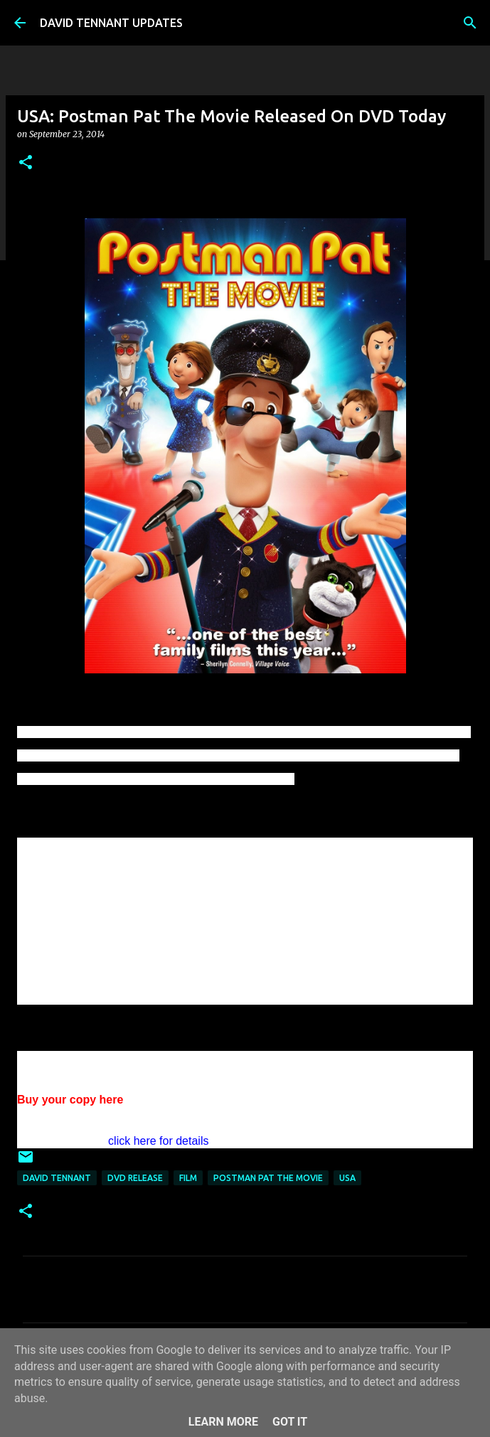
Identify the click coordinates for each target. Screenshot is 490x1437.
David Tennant (57, 1177)
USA (347, 1177)
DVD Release (135, 1177)
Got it (289, 1421)
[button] (25, 163)
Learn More (223, 1421)
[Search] (470, 23)
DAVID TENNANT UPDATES (111, 22)
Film (188, 1177)
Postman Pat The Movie (268, 1177)
